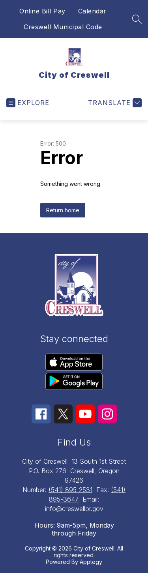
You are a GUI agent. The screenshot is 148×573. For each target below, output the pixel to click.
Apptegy (91, 561)
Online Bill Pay (42, 11)
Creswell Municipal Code (63, 27)
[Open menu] (27, 103)
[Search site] (137, 19)
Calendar (92, 11)
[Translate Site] (114, 103)
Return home (62, 210)
